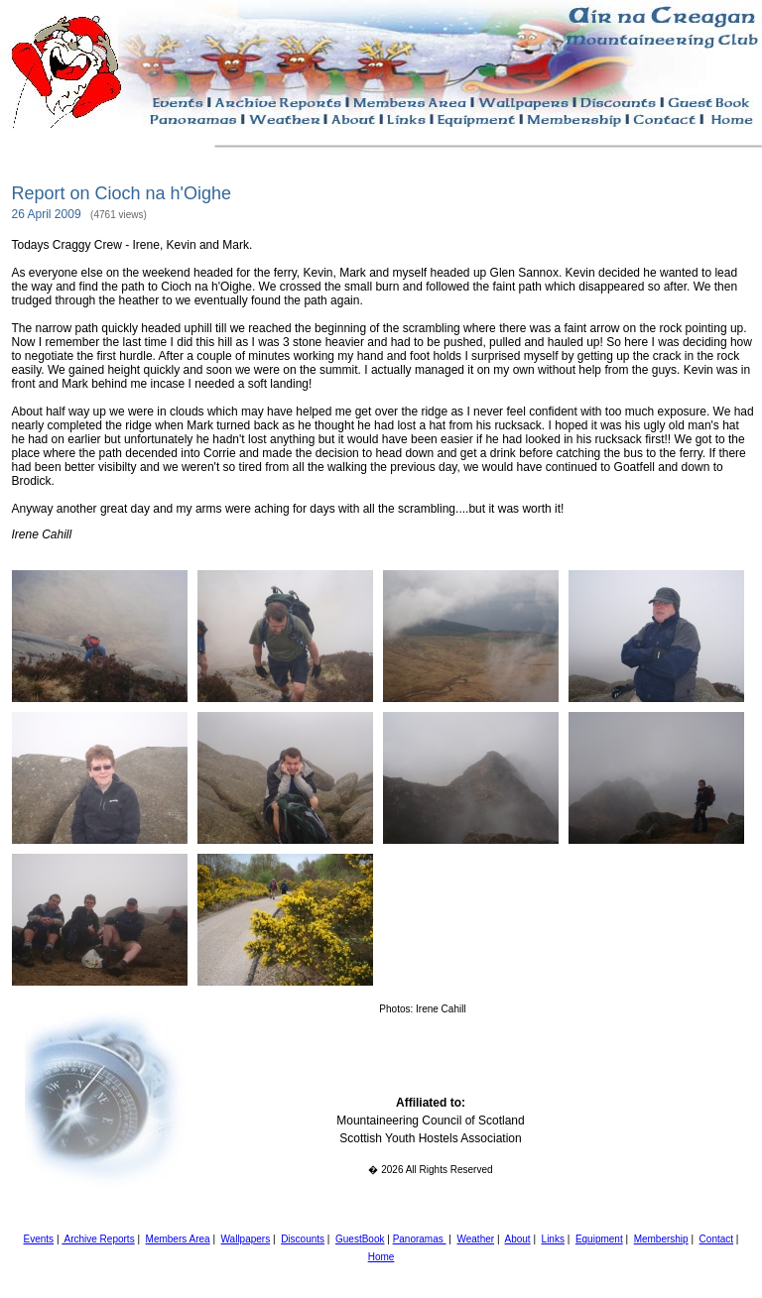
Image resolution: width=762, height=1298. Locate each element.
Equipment (599, 1239)
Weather (475, 1239)
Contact (716, 1239)
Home (381, 1256)
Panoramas (419, 1239)
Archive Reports (98, 1239)
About (518, 1239)
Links (553, 1239)
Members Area (178, 1239)
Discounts (302, 1239)
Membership (661, 1239)
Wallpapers (246, 1239)
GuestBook (359, 1239)
